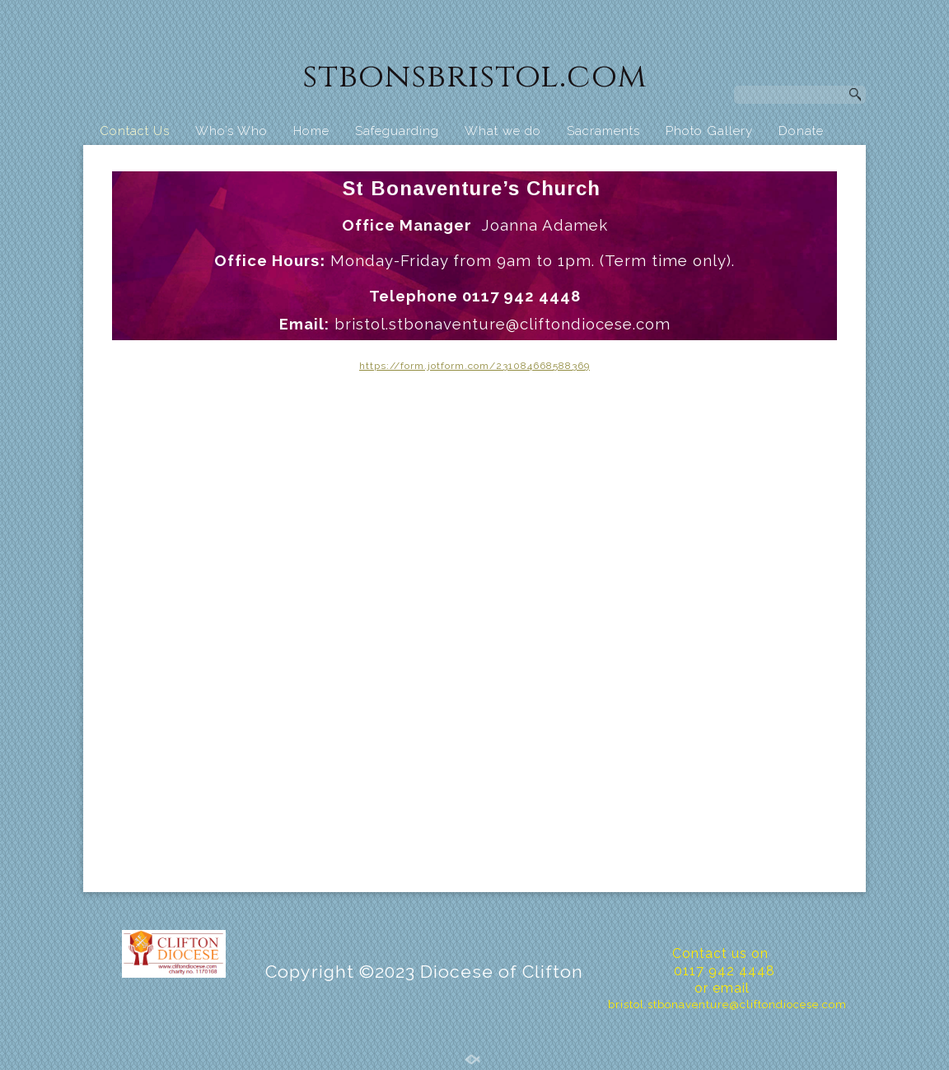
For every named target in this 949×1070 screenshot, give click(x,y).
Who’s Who (231, 131)
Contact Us (135, 131)
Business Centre (385, 162)
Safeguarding (397, 131)
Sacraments (603, 131)
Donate (801, 131)
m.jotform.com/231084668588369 (502, 365)
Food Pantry (191, 162)
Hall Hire (282, 162)
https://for (386, 365)
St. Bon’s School (513, 162)
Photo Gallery (709, 131)
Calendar (741, 162)
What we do (503, 131)
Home (311, 131)
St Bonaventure (638, 162)
